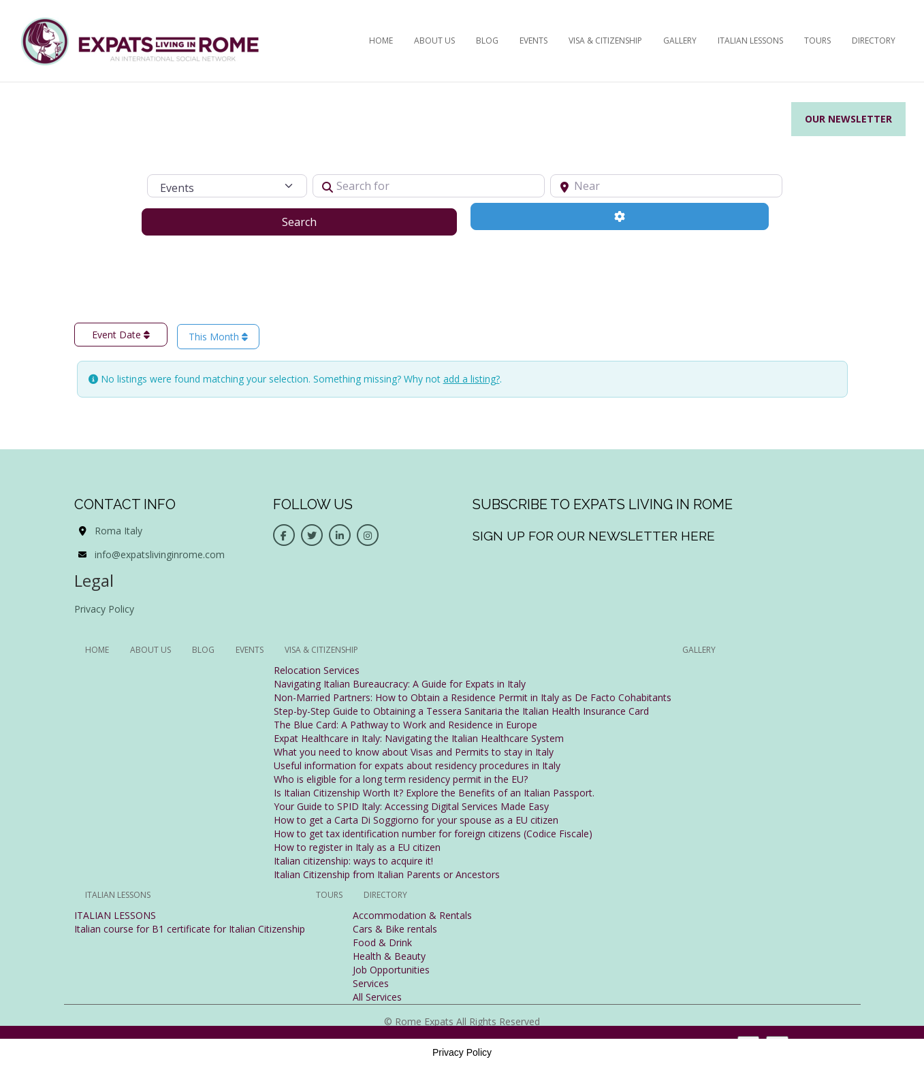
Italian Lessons (750, 40)
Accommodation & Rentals (412, 915)
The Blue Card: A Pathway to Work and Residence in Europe (405, 724)
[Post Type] (227, 185)
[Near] (666, 185)
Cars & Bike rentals (395, 928)
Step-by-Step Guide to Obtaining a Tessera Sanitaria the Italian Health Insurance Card (461, 711)
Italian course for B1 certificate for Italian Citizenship (189, 928)
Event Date (121, 334)
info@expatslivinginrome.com (160, 554)
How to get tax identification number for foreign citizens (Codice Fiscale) (433, 833)
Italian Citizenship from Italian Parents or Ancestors (387, 874)
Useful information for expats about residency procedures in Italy (417, 765)
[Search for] (429, 185)
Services (371, 983)
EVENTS (533, 40)
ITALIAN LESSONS (115, 915)
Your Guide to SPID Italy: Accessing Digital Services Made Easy (411, 806)
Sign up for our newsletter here (594, 535)
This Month (218, 336)
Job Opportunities (391, 969)
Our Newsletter (848, 118)
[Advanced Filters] (620, 216)
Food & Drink (382, 942)
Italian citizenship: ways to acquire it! (353, 860)
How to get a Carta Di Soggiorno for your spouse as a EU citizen (416, 819)
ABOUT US (434, 40)
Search (316, 221)
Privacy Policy (104, 608)
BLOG (487, 40)
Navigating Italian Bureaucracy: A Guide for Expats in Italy (400, 683)
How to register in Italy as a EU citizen (357, 847)
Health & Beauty (389, 956)
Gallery (680, 40)
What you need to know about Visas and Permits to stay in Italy (414, 751)
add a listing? (471, 378)
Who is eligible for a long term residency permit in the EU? (401, 779)
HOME (381, 40)
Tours (817, 40)
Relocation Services (317, 670)
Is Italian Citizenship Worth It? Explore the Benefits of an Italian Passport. (434, 792)
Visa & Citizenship (605, 40)
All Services (377, 996)
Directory (873, 40)
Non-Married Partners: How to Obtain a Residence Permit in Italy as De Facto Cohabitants (472, 697)
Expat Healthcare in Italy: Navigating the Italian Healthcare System (419, 738)
